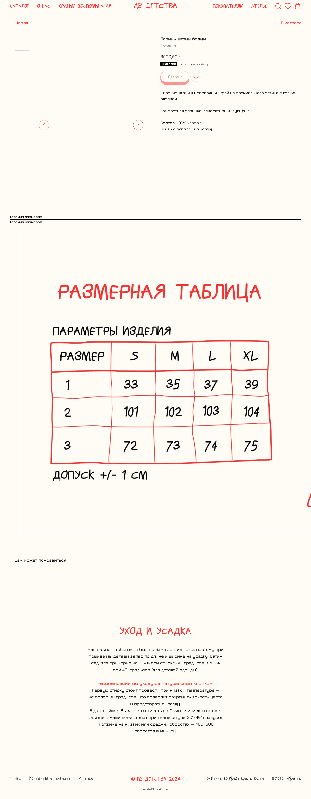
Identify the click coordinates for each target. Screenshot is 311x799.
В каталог (291, 22)
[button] (19, 6)
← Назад (19, 22)
